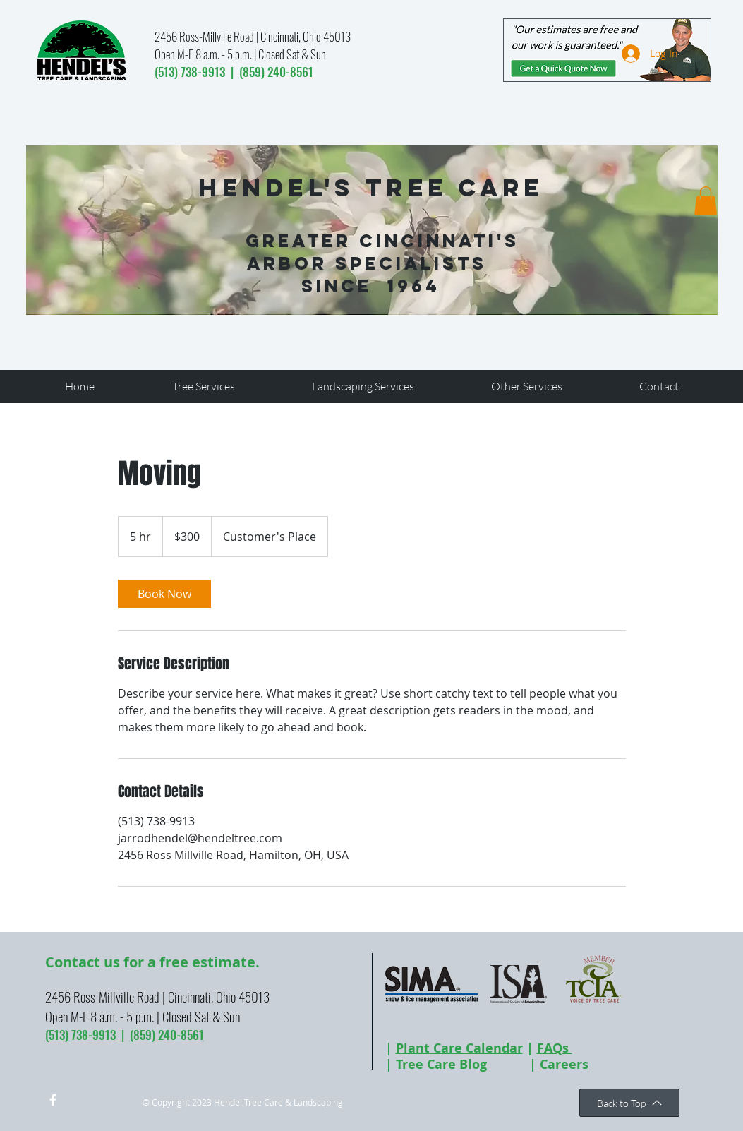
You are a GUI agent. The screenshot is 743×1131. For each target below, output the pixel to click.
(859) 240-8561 (276, 71)
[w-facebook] (53, 1100)
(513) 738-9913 (190, 71)
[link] (164, 594)
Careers (564, 1064)
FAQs (554, 1048)
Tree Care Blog (441, 1064)
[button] (706, 200)
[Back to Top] (629, 1103)
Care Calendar (476, 1048)
